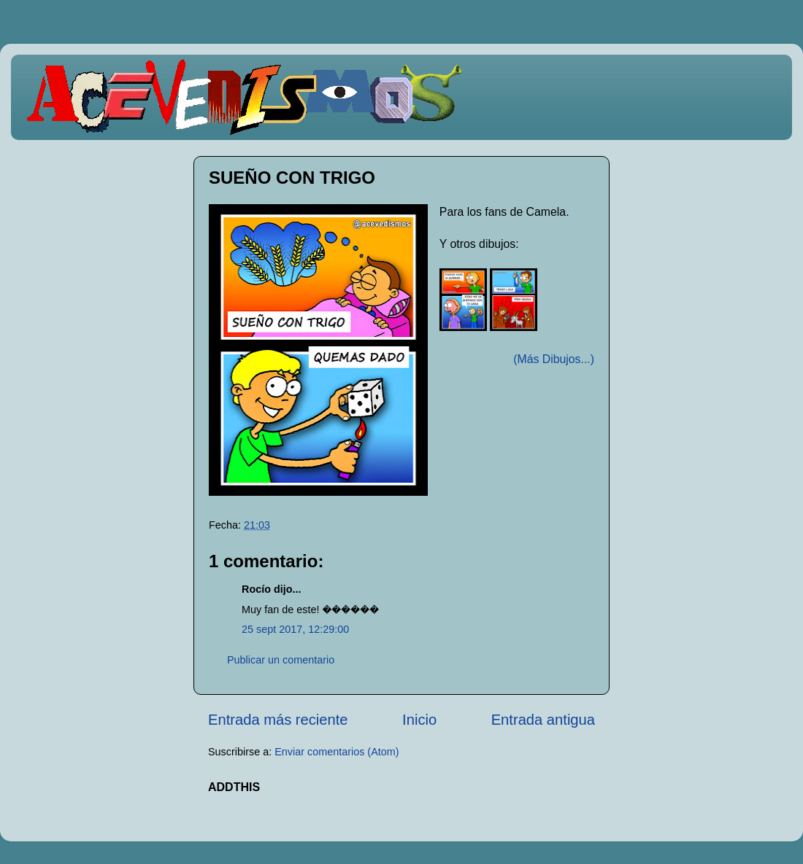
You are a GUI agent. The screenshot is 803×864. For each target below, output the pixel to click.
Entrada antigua (543, 720)
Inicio (419, 720)
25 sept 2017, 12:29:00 (295, 629)
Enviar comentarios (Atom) (336, 752)
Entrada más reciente (278, 720)
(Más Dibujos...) (553, 359)
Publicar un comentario (280, 660)
